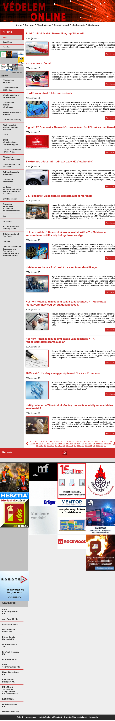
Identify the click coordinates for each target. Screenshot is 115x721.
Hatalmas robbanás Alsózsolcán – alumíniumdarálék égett (62, 267)
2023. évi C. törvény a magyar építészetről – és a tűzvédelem (63, 373)
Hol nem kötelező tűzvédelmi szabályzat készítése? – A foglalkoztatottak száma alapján (60, 340)
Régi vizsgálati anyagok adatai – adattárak (10, 127)
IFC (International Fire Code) (11, 235)
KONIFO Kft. (8, 699)
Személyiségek (61, 25)
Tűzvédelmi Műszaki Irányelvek (11, 158)
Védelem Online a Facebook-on (11, 96)
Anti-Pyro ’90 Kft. (10, 619)
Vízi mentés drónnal (38, 63)
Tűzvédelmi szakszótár (8, 180)
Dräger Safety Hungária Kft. (8, 638)
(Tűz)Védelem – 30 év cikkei (11, 165)
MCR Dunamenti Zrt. (9, 645)
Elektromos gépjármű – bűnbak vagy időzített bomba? (60, 161)
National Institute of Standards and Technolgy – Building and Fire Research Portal (12, 251)
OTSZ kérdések (10, 199)
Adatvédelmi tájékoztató (50, 717)
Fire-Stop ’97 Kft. (10, 659)
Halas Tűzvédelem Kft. (10, 673)
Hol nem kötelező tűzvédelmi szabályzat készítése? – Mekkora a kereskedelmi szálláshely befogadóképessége (66, 234)
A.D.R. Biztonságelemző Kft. (10, 611)
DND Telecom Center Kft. (8, 630)
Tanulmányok (44, 25)
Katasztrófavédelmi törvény (12, 113)
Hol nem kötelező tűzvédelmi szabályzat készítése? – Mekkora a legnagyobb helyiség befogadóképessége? (66, 303)
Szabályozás (78, 25)
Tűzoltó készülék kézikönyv (10, 89)
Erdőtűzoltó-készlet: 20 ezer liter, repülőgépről (55, 33)
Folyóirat (29, 25)
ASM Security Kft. (10, 624)
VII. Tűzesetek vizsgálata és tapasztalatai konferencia (59, 195)
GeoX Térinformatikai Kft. (11, 666)
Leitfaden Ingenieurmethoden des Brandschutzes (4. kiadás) (12, 190)
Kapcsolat (93, 717)
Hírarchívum (7, 42)
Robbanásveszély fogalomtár (11, 173)
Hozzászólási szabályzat (75, 717)
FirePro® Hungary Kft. (10, 653)
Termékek (6, 47)
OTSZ (5, 135)
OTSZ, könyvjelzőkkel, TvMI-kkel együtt (10, 142)
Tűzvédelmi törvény (12, 120)
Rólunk (20, 717)
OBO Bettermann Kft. (10, 705)
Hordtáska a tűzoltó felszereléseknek (49, 93)
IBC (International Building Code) (11, 227)
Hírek (5, 37)
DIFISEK (6, 241)
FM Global (7, 221)
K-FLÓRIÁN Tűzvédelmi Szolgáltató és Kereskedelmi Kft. (10, 690)
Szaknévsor (94, 25)
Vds (4, 216)
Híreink (18, 25)
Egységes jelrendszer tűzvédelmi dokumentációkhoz (11, 207)
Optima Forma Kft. (10, 712)
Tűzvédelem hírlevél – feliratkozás (8, 105)
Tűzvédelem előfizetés (8, 81)
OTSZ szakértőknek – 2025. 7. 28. (12, 151)
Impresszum (31, 717)
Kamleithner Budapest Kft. (8, 681)
